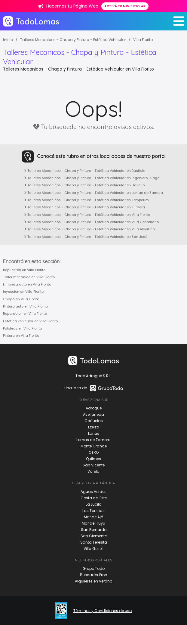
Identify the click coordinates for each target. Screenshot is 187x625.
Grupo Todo (94, 568)
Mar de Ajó (93, 516)
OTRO (94, 452)
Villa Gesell (93, 548)
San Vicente (94, 465)
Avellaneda (93, 414)
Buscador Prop (93, 574)
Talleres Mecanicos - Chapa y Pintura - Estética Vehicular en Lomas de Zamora (93, 192)
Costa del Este (94, 497)
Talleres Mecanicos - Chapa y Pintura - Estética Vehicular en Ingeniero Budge (91, 177)
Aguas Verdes (93, 491)
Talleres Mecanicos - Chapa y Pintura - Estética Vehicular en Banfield (85, 170)
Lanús (93, 433)
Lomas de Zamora (93, 439)
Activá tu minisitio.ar (125, 6)
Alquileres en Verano (93, 581)
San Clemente (94, 535)
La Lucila (94, 504)
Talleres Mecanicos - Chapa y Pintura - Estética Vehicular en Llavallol (85, 185)
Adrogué (94, 408)
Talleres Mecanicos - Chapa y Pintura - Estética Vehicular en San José (85, 236)
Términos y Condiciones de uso (102, 610)
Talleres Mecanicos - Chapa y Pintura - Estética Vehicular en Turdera (84, 207)
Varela (93, 471)
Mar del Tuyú (93, 523)
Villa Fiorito (143, 39)
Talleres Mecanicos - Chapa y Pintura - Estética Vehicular (73, 39)
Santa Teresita (93, 542)
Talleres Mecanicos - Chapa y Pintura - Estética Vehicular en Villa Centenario (91, 221)
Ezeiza (93, 427)
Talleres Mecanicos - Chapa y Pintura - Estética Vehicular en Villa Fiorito (87, 214)
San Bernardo (93, 529)
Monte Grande (94, 446)
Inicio (8, 39)
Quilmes (93, 458)
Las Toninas (93, 510)
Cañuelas (93, 420)
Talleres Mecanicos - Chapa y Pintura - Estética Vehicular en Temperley (86, 199)
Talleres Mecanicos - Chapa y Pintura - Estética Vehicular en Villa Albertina (89, 229)
